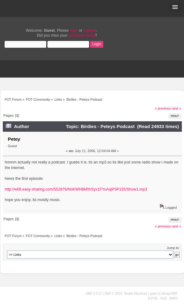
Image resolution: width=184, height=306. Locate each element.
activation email (81, 35)
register (90, 30)
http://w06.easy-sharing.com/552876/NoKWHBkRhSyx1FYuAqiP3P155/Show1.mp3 (76, 189)
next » (176, 108)
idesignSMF (170, 293)
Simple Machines (135, 293)
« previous (163, 108)
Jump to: (173, 248)
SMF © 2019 (113, 293)
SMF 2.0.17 (94, 293)
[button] (175, 7)
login (74, 30)
